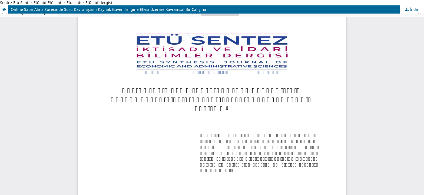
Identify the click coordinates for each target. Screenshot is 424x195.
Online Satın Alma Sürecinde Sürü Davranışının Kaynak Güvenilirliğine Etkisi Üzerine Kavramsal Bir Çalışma (108, 9)
